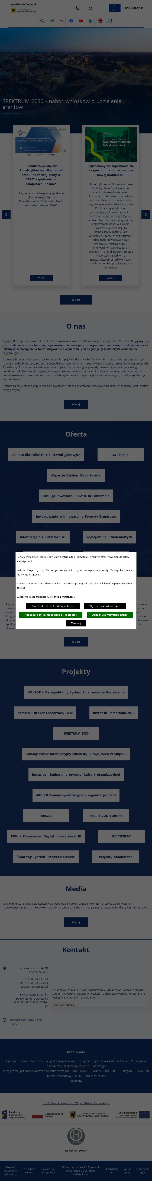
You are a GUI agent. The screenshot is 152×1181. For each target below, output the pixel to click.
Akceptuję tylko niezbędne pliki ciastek (51, 614)
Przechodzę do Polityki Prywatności (52, 606)
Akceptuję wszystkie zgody (110, 614)
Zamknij (76, 623)
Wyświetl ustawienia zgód (105, 606)
